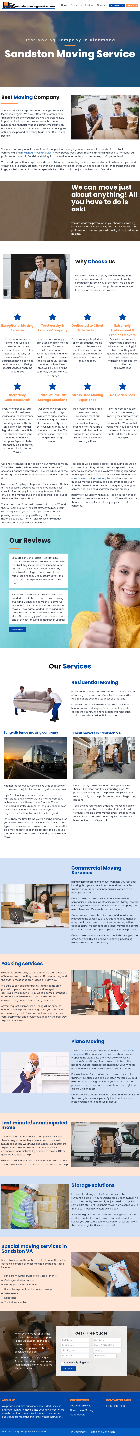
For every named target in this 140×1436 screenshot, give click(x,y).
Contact (102, 5)
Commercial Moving (81, 1410)
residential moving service (36, 152)
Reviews (89, 5)
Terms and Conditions (102, 1431)
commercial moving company (89, 478)
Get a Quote (132, 5)
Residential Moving (80, 1405)
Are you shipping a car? (76, 1364)
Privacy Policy (79, 1431)
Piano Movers (77, 1414)
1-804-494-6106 (117, 5)
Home (64, 5)
